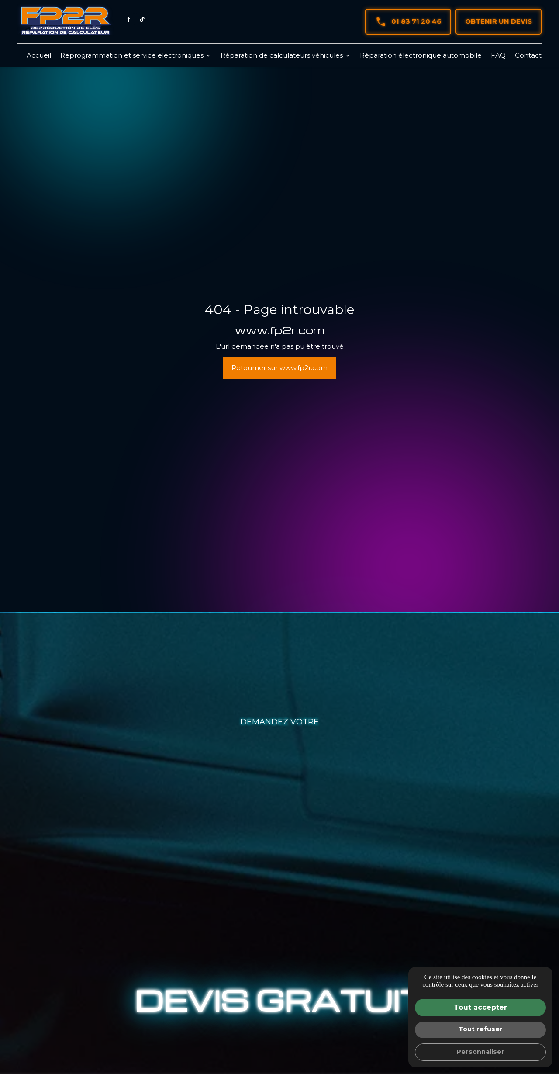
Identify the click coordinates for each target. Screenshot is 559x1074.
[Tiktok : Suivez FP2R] (142, 19)
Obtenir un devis (498, 21)
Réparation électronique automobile (421, 55)
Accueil (39, 55)
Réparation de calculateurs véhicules (282, 55)
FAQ (498, 55)
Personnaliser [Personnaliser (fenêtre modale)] (480, 1052)
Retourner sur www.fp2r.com (279, 368)
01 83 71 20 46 (408, 22)
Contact (528, 55)
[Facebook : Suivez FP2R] (128, 19)
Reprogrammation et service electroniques (132, 55)
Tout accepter (480, 1007)
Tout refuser (481, 1029)
